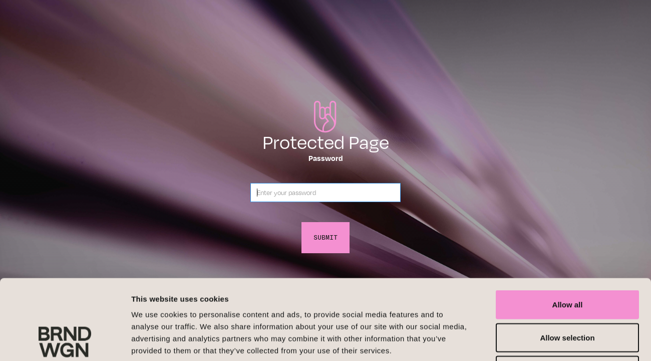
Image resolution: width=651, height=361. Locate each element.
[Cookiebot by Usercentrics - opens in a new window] (65, 341)
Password (325, 157)
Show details (525, 341)
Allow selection (567, 262)
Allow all (567, 229)
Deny (567, 295)
